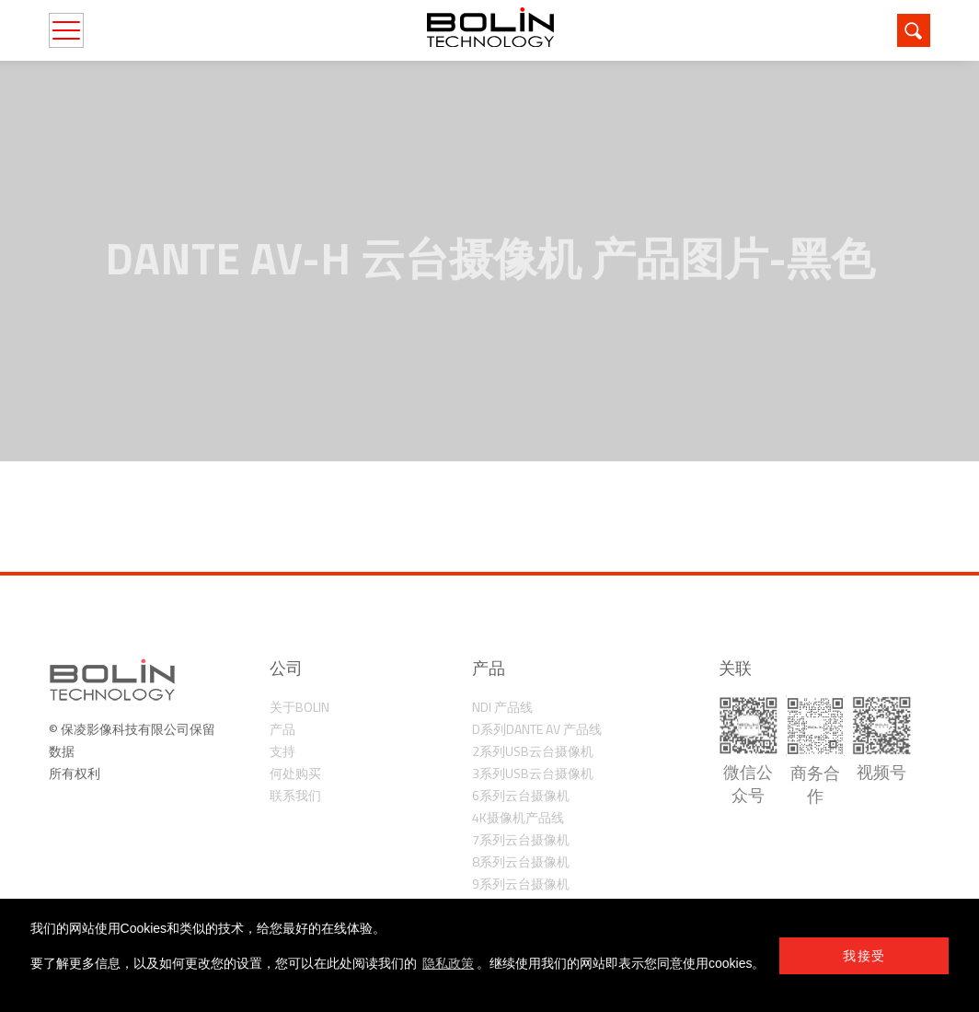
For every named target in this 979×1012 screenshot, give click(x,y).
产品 (282, 729)
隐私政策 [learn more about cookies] (448, 963)
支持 (282, 751)
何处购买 (295, 773)
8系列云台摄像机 (521, 861)
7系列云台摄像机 (521, 839)
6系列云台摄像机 (521, 795)
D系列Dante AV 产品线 (537, 729)
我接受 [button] (864, 955)
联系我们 (295, 795)
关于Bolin (299, 706)
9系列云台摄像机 (521, 883)
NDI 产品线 (502, 706)
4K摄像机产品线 (518, 817)
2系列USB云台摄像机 (532, 751)
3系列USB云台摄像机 (532, 773)
